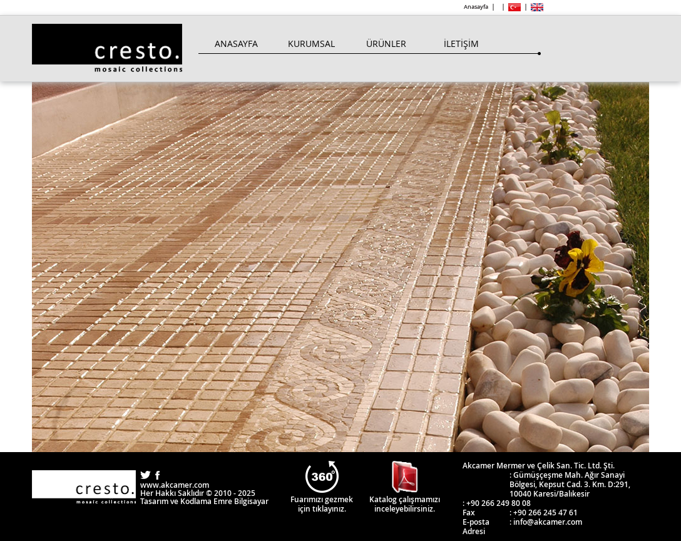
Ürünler (386, 43)
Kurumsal (311, 43)
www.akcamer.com (174, 485)
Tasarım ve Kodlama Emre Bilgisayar (204, 501)
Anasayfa (476, 7)
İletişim (461, 43)
